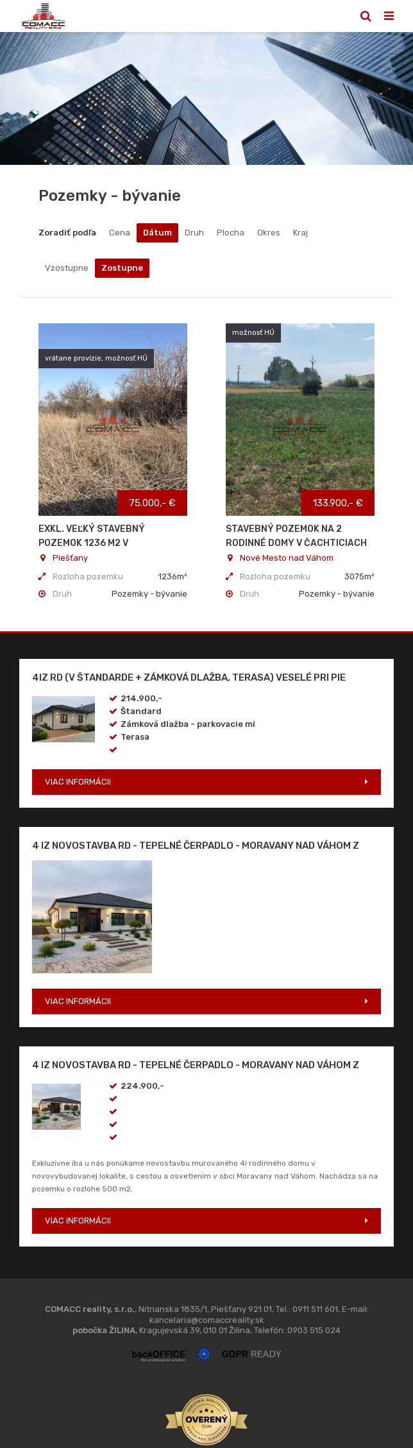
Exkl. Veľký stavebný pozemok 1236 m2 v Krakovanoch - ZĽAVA (91, 543)
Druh (194, 232)
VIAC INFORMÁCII (78, 782)
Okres (268, 232)
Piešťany (63, 558)
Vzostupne (66, 268)
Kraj (300, 232)
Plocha (230, 232)
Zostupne (122, 268)
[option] (206, 98)
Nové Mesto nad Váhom (279, 558)
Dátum (157, 232)
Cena (119, 232)
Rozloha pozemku (88, 576)
